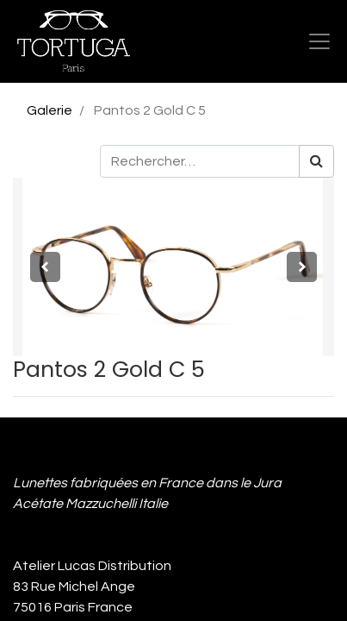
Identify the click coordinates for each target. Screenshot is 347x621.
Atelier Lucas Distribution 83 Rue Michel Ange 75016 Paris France (95, 586)
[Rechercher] (316, 161)
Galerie (49, 110)
